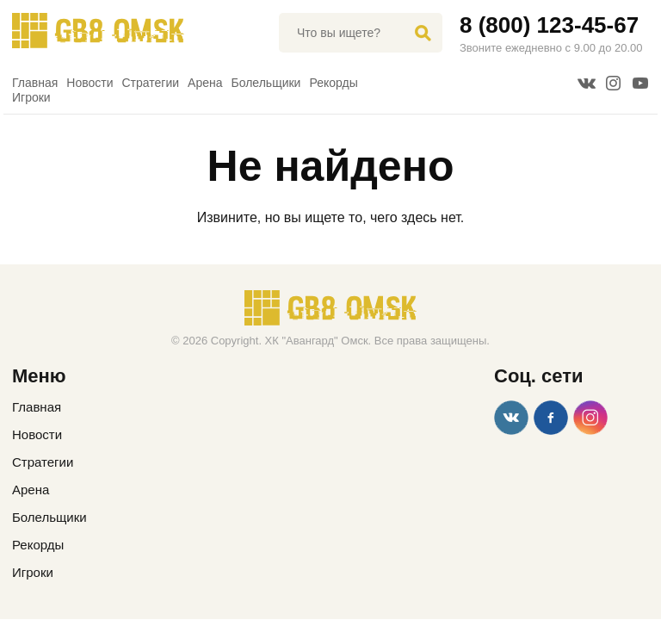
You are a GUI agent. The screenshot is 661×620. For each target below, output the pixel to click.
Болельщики (266, 83)
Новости (89, 83)
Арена (205, 83)
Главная (35, 83)
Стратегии (151, 83)
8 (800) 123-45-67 (549, 25)
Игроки (31, 97)
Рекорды (333, 83)
